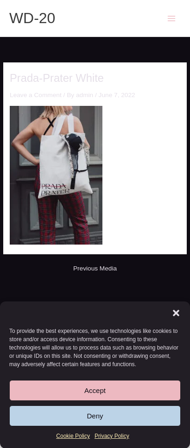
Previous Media (95, 268)
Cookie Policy (73, 437)
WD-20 (32, 18)
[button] (176, 314)
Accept (95, 391)
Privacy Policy (112, 437)
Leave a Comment (36, 95)
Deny (95, 417)
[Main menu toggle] (172, 18)
